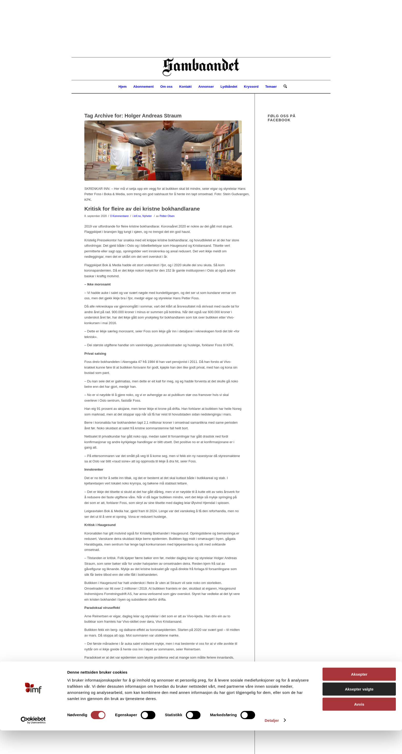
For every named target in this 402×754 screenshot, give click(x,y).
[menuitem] (122, 86)
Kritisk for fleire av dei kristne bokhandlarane (142, 209)
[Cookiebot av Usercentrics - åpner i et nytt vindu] (33, 744)
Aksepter (359, 698)
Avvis (359, 728)
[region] (201, 28)
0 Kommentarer (119, 215)
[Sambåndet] (201, 68)
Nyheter (147, 215)
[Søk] (283, 86)
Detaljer (272, 744)
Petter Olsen (166, 215)
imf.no (137, 215)
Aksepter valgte (359, 713)
